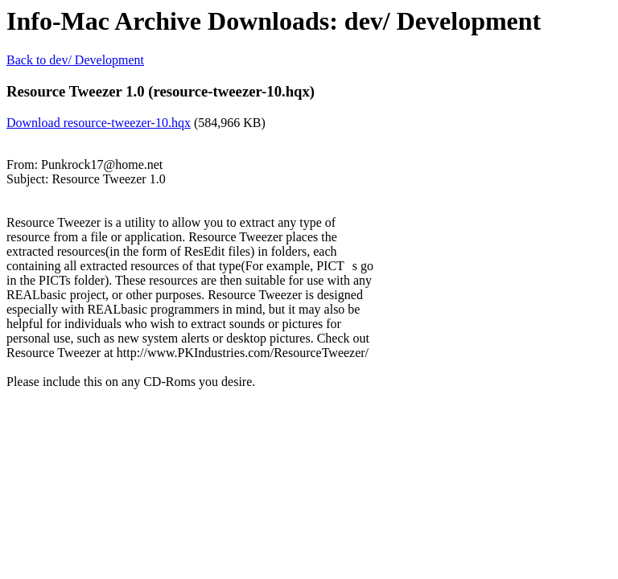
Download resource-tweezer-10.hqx (98, 122)
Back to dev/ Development (75, 60)
